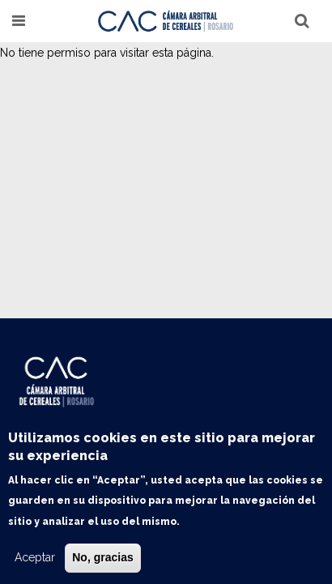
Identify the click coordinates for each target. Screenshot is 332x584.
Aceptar (35, 557)
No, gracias (102, 557)
